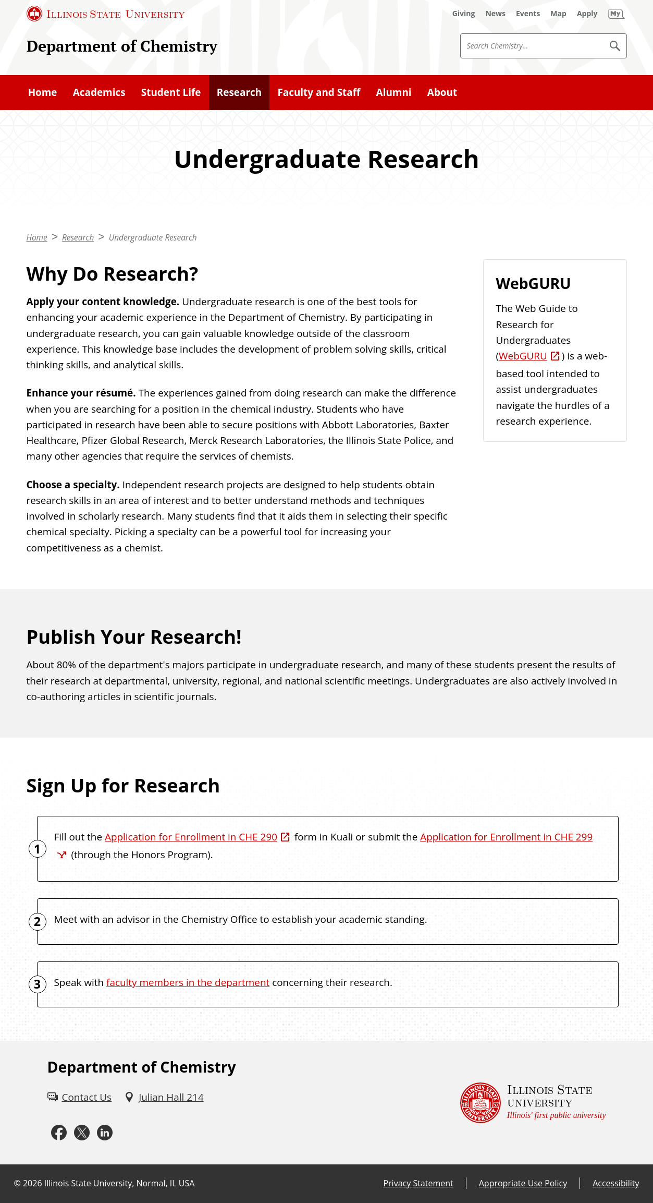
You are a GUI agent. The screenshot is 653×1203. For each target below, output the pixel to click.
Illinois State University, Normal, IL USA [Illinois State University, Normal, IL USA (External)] (119, 1183)
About (442, 92)
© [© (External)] (17, 1183)
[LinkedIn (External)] (104, 1132)
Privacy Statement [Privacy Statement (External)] (418, 1183)
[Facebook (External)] (58, 1132)
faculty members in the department (187, 982)
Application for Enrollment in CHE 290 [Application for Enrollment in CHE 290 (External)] (191, 837)
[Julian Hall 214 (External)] (164, 1097)
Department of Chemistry (122, 45)
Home (42, 92)
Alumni (394, 92)
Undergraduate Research (153, 237)
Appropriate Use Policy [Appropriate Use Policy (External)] (523, 1183)
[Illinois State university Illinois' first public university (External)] (533, 1103)
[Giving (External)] (463, 13)
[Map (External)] (558, 13)
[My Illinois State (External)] (616, 13)
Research (239, 92)
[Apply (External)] (587, 13)
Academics (99, 92)
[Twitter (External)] (81, 1132)
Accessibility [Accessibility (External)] (616, 1183)
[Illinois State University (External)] (106, 13)
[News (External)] (495, 13)
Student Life (171, 92)
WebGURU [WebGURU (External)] (523, 356)
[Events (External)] (528, 13)
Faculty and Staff (318, 92)
